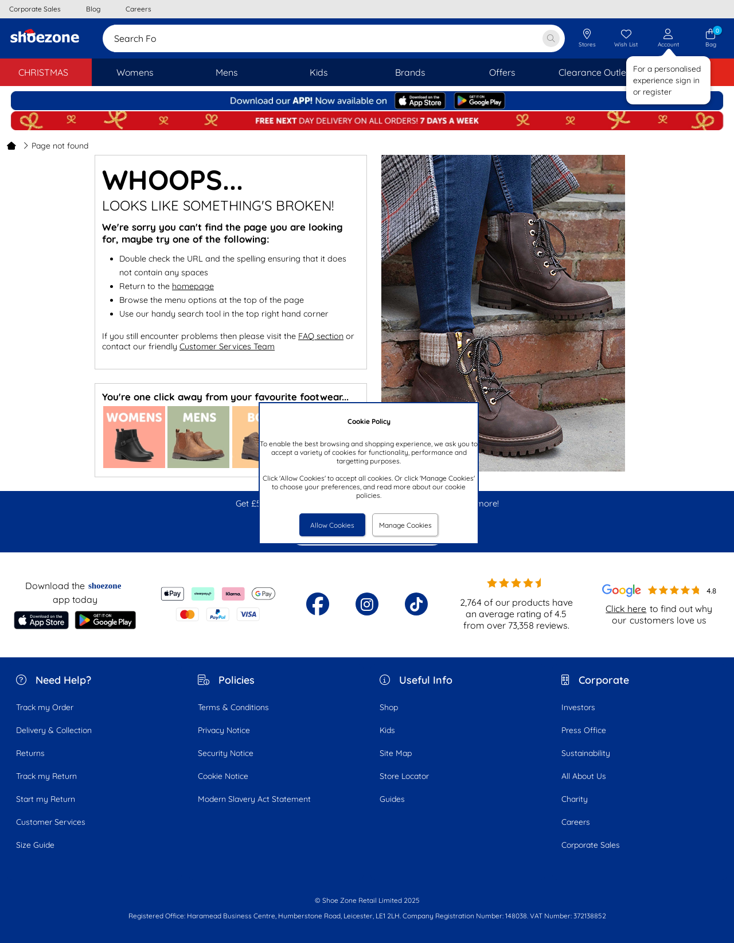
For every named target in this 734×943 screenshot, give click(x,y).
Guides (392, 799)
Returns (30, 753)
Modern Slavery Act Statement (254, 799)
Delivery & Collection (54, 730)
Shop (389, 707)
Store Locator (404, 776)
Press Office (583, 730)
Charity (574, 799)
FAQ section (320, 336)
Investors (578, 707)
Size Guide (35, 845)
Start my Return (45, 799)
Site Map (396, 753)
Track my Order (44, 707)
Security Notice (225, 753)
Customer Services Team (227, 346)
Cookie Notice (223, 776)
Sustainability (585, 753)
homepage (193, 286)
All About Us (583, 776)
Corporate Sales (590, 845)
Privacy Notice (224, 730)
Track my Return (46, 776)
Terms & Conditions (233, 707)
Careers (575, 822)
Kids (387, 730)
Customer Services (50, 822)
